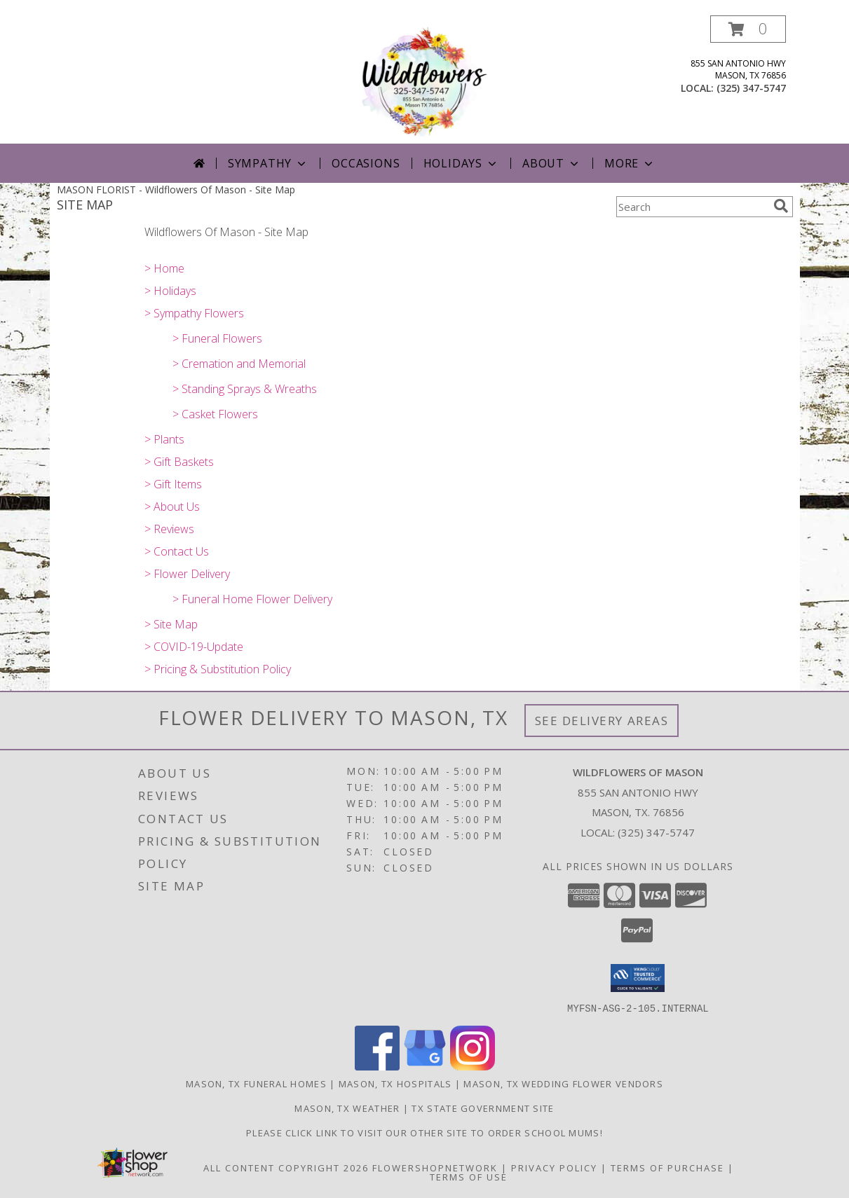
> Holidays (170, 290)
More (630, 163)
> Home (164, 268)
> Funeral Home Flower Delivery (252, 599)
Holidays (461, 163)
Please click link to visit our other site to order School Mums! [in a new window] (424, 1132)
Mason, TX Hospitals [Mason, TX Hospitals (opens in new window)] (395, 1083)
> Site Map (171, 624)
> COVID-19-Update (193, 646)
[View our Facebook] (377, 1066)
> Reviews (169, 529)
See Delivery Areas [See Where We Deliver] (602, 720)
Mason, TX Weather (347, 1107)
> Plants (164, 439)
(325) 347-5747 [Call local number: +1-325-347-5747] (751, 88)
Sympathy (268, 163)
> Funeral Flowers (217, 338)
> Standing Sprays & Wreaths (244, 389)
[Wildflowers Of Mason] (424, 79)
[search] (781, 206)
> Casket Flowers (215, 414)
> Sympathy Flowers (194, 313)
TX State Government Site (483, 1107)
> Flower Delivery (187, 573)
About (551, 163)
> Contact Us (176, 551)
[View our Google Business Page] (424, 1066)
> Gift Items (173, 484)
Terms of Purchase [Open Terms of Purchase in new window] (667, 1167)
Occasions (366, 163)
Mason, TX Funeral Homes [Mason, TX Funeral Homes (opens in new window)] (256, 1083)
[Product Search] (692, 206)
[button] (748, 29)
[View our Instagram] (472, 1066)
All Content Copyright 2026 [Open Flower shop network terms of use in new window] (286, 1167)
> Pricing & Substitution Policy (217, 669)
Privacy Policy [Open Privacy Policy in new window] (554, 1167)
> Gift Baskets (179, 461)
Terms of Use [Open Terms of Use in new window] (469, 1176)
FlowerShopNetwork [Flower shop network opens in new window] (435, 1167)
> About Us (172, 506)
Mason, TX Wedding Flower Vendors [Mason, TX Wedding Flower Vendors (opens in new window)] (563, 1083)
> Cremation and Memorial (239, 363)
